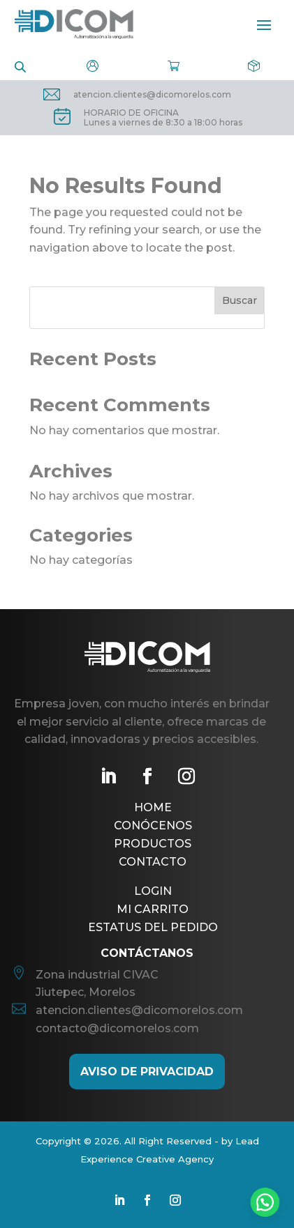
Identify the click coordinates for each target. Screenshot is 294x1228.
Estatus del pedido (153, 927)
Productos (152, 843)
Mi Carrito (153, 909)
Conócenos (153, 825)
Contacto (152, 861)
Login (153, 891)
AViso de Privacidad (147, 1071)
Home (153, 807)
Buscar (239, 300)
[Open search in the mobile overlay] (20, 66)
